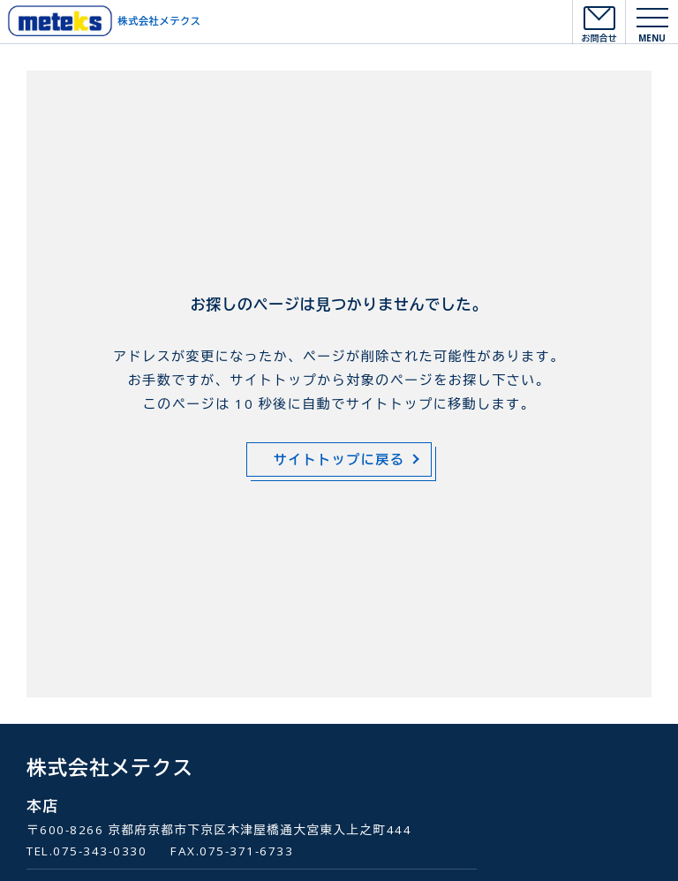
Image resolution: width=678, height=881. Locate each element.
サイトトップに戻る (339, 459)
